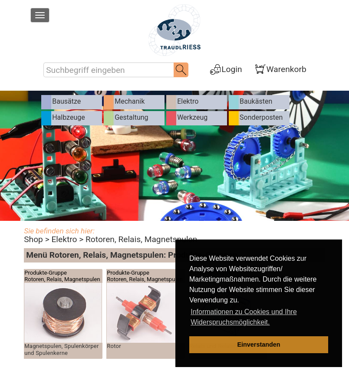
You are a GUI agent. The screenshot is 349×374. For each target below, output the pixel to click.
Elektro (64, 239)
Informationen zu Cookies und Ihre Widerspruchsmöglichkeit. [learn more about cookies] (244, 317)
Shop (33, 239)
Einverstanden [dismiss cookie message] (258, 344)
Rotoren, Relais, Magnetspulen (141, 239)
